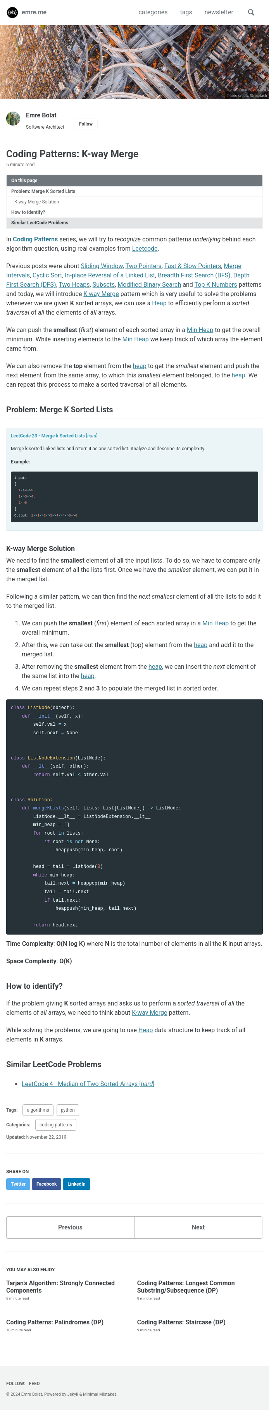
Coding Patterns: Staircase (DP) (181, 1322)
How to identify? (28, 212)
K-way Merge (101, 294)
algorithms (38, 1110)
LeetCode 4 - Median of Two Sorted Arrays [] (88, 1084)
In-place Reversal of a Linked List (110, 275)
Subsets (104, 284)
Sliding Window (101, 266)
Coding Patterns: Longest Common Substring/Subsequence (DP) (186, 1286)
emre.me (34, 12)
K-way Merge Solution (36, 202)
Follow (86, 124)
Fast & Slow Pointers (192, 266)
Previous (70, 1227)
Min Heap (200, 330)
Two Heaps (74, 284)
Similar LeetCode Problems (39, 223)
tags (186, 12)
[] (54, 436)
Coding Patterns (35, 239)
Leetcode (145, 248)
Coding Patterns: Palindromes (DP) (54, 1322)
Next (198, 1227)
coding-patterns (56, 1125)
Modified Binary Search (149, 284)
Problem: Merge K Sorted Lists (43, 191)
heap (140, 366)
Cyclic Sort (47, 275)
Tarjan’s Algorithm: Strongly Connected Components (60, 1286)
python (68, 1110)
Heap (159, 303)
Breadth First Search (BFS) (194, 275)
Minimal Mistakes (100, 1394)
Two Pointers (143, 266)
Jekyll (72, 1394)
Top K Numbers (215, 284)
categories (152, 12)
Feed (34, 1383)
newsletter (219, 12)
